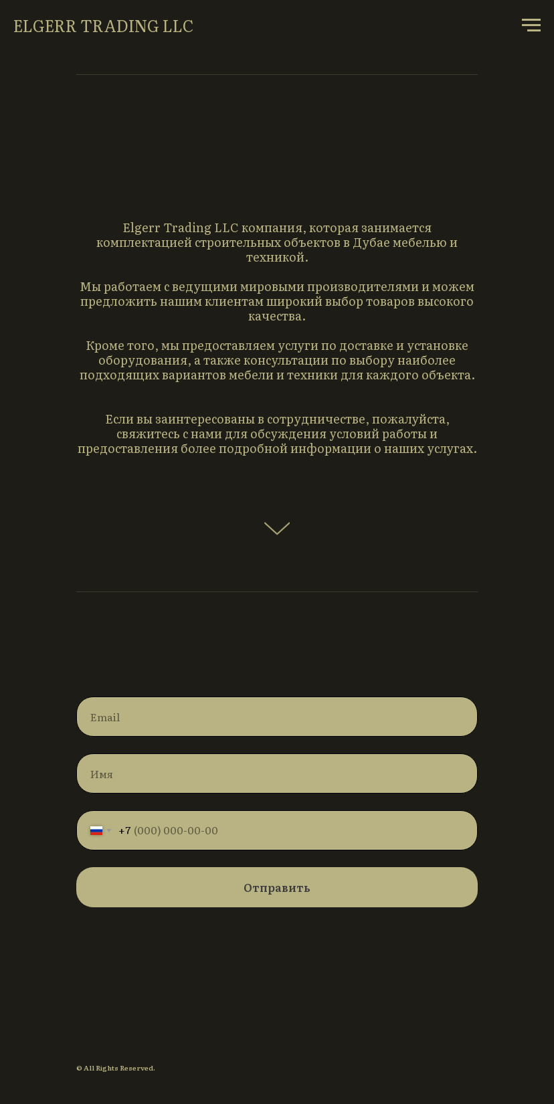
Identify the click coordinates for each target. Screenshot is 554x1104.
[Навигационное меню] (531, 25)
